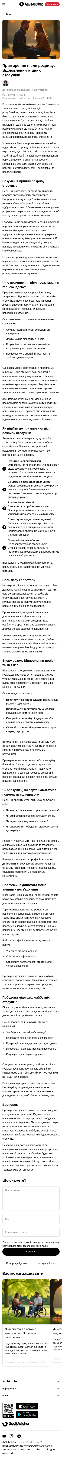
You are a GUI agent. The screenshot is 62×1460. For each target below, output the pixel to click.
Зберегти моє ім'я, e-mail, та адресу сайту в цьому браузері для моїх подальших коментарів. (30, 1243)
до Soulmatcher (25, 89)
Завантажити (52, 4)
